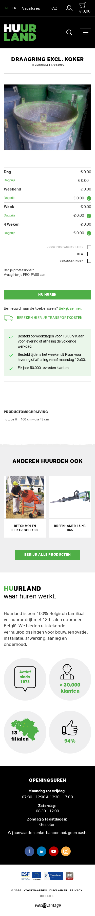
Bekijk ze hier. (70, 308)
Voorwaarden (35, 890)
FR (14, 8)
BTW (80, 254)
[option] (47, 117)
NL (7, 8)
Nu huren (47, 294)
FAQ (54, 8)
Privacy (76, 890)
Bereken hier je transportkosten (43, 318)
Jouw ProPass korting (65, 247)
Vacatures (31, 8)
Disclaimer (58, 890)
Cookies (46, 896)
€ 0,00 (84, 7)
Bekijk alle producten (47, 554)
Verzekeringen (72, 260)
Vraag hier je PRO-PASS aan (24, 275)
